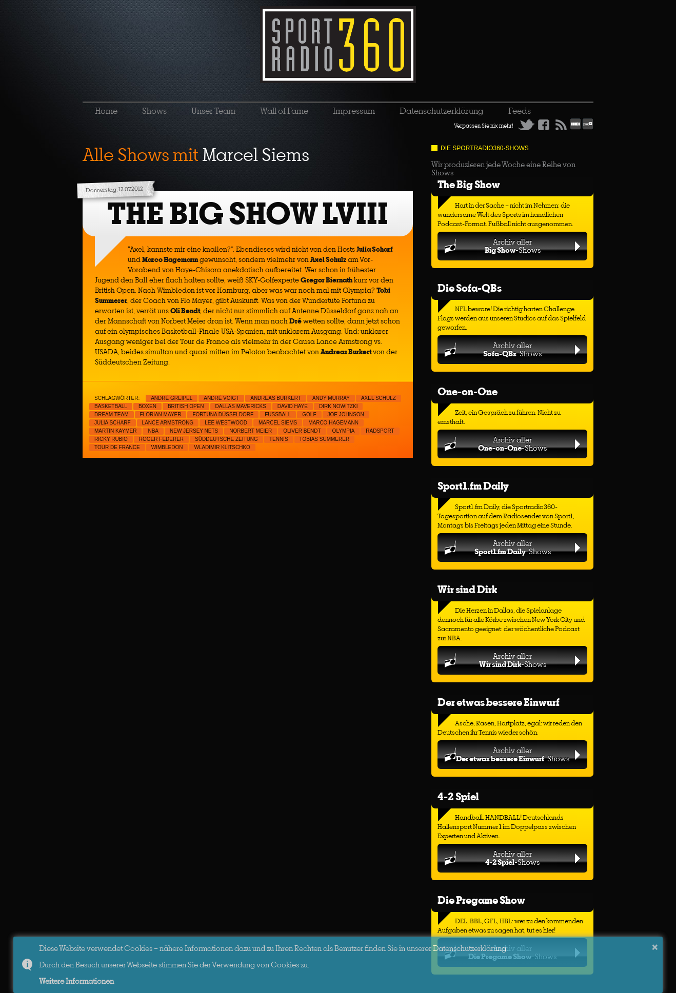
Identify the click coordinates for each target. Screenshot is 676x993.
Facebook (543, 124)
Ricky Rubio (111, 439)
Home (106, 111)
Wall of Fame (284, 111)
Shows (154, 111)
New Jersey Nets (194, 431)
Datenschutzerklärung (442, 111)
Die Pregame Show (481, 900)
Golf (309, 414)
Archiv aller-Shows (513, 245)
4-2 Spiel (458, 796)
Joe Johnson (346, 414)
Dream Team (111, 414)
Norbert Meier (250, 431)
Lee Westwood (226, 422)
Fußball (278, 414)
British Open (186, 406)
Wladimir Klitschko (222, 447)
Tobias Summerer (325, 439)
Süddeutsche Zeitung (226, 439)
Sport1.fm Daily (473, 485)
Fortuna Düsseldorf (222, 414)
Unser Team (213, 111)
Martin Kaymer (115, 431)
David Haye (292, 406)
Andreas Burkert (275, 398)
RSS (561, 124)
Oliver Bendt (302, 431)
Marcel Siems (278, 422)
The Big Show (469, 184)
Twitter (526, 124)
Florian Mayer (161, 414)
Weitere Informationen (76, 981)
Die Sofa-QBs (470, 287)
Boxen (147, 406)
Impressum (354, 111)
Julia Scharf (112, 422)
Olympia (343, 431)
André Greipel (171, 398)
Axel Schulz (378, 398)
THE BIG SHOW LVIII (247, 213)
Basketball (110, 406)
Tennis (278, 439)
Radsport (380, 431)
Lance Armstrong (168, 422)
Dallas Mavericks (240, 406)
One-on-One (468, 391)
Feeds (519, 111)
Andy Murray (331, 398)
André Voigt (221, 398)
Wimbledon (167, 447)
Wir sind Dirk (467, 589)
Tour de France (117, 447)
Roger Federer (161, 439)
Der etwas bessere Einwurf (499, 702)
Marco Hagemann (333, 422)
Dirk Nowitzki (338, 406)
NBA (153, 431)
